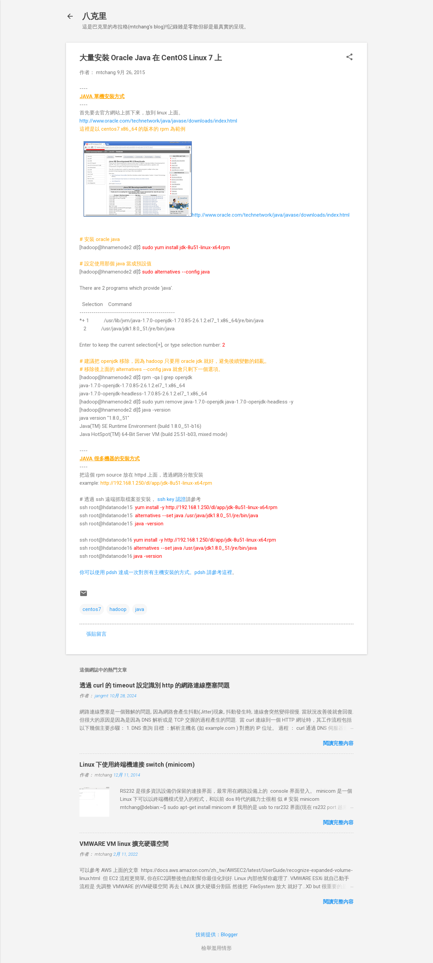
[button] (349, 57)
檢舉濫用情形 (216, 948)
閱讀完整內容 (338, 743)
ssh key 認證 (171, 499)
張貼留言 (96, 634)
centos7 (92, 609)
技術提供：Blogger (217, 935)
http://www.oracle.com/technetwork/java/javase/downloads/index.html (158, 121)
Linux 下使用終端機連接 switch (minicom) (137, 764)
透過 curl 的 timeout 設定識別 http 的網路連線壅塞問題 (154, 685)
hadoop (118, 609)
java (139, 609)
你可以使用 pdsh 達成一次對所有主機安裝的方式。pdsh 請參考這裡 (155, 572)
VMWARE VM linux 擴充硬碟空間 (123, 843)
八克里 (94, 16)
